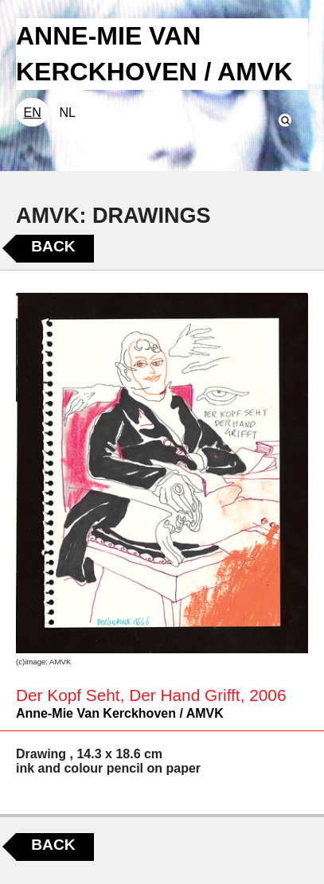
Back (53, 246)
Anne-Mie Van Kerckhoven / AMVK (120, 713)
